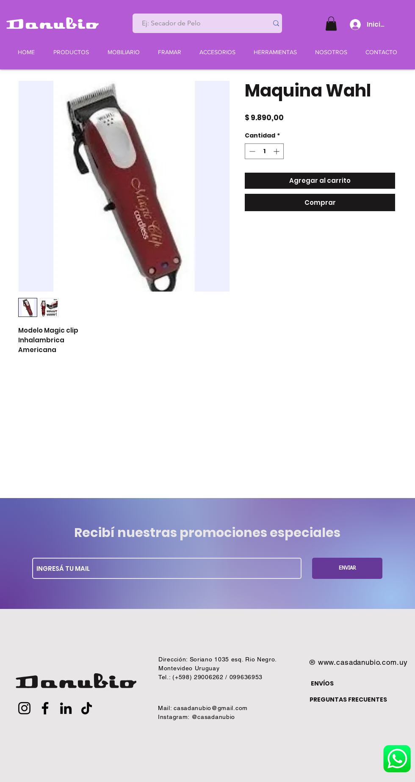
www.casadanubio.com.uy (363, 662)
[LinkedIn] (66, 708)
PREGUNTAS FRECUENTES (348, 699)
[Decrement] (251, 151)
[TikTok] (86, 708)
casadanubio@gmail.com (211, 708)
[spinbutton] (264, 151)
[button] (331, 23)
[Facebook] (45, 708)
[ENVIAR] (347, 568)
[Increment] (277, 151)
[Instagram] (24, 708)
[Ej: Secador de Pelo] (196, 23)
